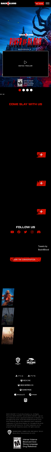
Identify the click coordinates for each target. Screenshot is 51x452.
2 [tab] (23, 90)
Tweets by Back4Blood (43, 248)
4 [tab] (31, 90)
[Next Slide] (4, 94)
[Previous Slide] (1, 94)
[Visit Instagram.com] (32, 232)
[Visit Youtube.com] (12, 232)
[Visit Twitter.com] (25, 232)
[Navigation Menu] (47, 3)
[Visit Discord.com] (39, 232)
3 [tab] (27, 90)
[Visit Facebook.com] (19, 232)
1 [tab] (19, 90)
